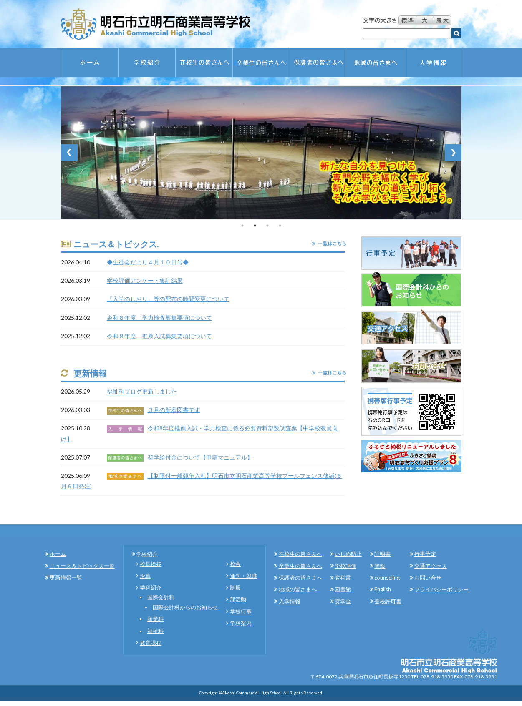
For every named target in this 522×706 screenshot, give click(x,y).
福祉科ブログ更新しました (142, 391)
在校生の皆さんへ (300, 553)
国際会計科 (160, 597)
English (382, 589)
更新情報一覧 (66, 577)
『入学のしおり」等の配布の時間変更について (168, 298)
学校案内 (241, 623)
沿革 (145, 576)
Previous (69, 152)
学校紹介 (147, 554)
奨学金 (343, 601)
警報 (379, 566)
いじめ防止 (348, 553)
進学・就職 (243, 576)
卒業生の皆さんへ (300, 566)
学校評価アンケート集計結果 (145, 280)
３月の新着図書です (174, 409)
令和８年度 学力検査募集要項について (159, 317)
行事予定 (425, 553)
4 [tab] (280, 225)
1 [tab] (242, 225)
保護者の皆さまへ (300, 577)
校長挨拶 (150, 563)
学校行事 (241, 611)
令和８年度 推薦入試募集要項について (159, 335)
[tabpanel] (261, 152)
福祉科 (155, 631)
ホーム (58, 553)
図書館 (343, 589)
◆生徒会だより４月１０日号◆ (148, 262)
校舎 (235, 563)
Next (453, 152)
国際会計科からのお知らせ (185, 607)
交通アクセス (430, 566)
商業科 (155, 619)
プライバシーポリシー (441, 589)
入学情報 (289, 601)
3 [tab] (267, 225)
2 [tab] (255, 225)
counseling (387, 577)
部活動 (238, 599)
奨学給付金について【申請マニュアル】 (200, 457)
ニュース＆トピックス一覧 (82, 566)
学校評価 (345, 566)
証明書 (382, 553)
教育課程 (150, 642)
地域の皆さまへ (298, 589)
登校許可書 (387, 601)
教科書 (343, 577)
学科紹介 (150, 587)
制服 (235, 587)
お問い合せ (427, 577)
